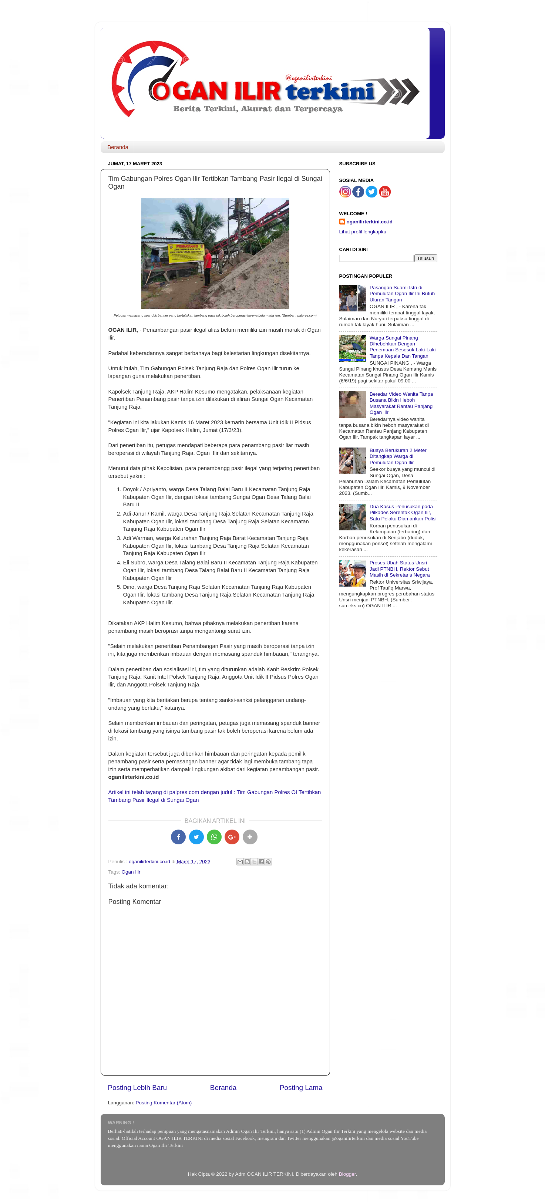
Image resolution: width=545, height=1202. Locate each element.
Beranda (117, 147)
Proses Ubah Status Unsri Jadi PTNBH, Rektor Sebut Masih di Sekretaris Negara (400, 568)
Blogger (347, 1174)
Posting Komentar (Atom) (164, 1102)
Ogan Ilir (131, 872)
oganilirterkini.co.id (370, 221)
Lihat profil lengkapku (363, 231)
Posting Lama (301, 1087)
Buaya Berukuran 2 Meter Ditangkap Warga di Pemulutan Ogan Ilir (398, 456)
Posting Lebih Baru (137, 1087)
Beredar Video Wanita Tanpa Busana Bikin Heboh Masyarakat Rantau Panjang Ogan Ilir (401, 403)
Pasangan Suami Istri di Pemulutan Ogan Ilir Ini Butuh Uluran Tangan (402, 293)
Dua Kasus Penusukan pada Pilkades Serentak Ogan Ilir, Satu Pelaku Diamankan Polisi (403, 512)
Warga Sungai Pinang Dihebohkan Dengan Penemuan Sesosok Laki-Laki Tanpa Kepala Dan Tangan (403, 347)
